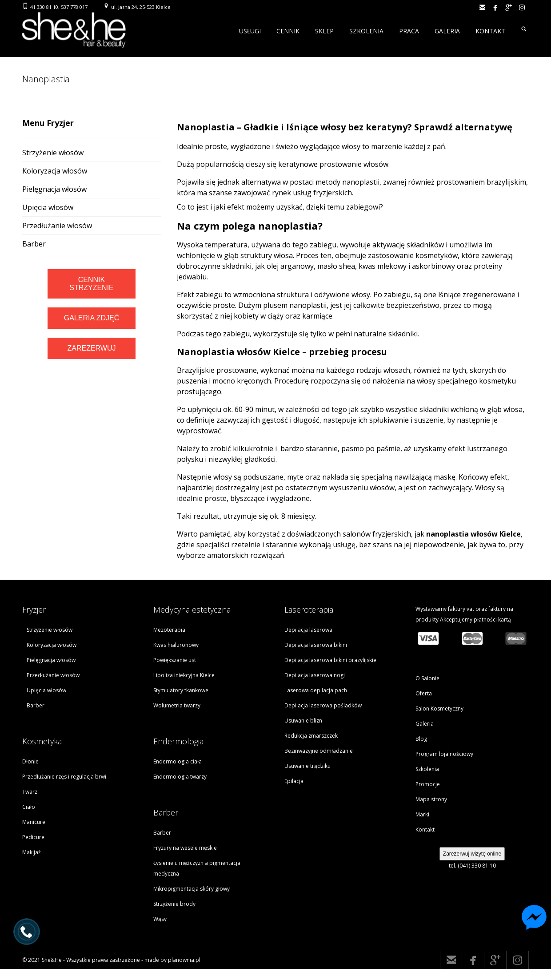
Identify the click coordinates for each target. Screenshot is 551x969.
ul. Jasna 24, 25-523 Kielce (141, 7)
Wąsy (160, 919)
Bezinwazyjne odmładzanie (318, 751)
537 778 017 (74, 7)
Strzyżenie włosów (53, 152)
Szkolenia (427, 769)
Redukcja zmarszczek (311, 735)
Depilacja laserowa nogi (314, 675)
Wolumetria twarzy (176, 705)
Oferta (423, 693)
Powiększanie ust (174, 660)
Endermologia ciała (177, 761)
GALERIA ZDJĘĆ (91, 318)
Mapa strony (431, 799)
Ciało (28, 807)
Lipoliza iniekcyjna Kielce (184, 675)
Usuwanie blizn (303, 720)
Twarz (29, 791)
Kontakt (425, 829)
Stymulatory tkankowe (180, 690)
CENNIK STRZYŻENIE (91, 283)
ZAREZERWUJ (91, 348)
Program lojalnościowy (444, 754)
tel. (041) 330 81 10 (472, 865)
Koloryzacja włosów (54, 171)
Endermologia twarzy (180, 776)
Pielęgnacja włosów (54, 189)
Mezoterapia (169, 630)
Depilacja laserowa (308, 630)
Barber (34, 244)
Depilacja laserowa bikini (315, 645)
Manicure (33, 822)
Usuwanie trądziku (307, 766)
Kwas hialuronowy (176, 645)
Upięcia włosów (47, 207)
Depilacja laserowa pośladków (323, 705)
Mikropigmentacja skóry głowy (191, 888)
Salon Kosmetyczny (439, 708)
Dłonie (30, 761)
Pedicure (33, 837)
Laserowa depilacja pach (315, 690)
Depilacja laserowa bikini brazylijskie (330, 660)
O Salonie (427, 678)
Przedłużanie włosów (57, 225)
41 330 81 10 (44, 7)
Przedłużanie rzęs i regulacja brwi (64, 776)
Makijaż (31, 852)
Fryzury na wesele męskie (185, 848)
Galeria (424, 723)
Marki (422, 814)
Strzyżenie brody (174, 904)
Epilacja (293, 781)
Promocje (427, 784)
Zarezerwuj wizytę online (472, 854)
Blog (421, 739)
